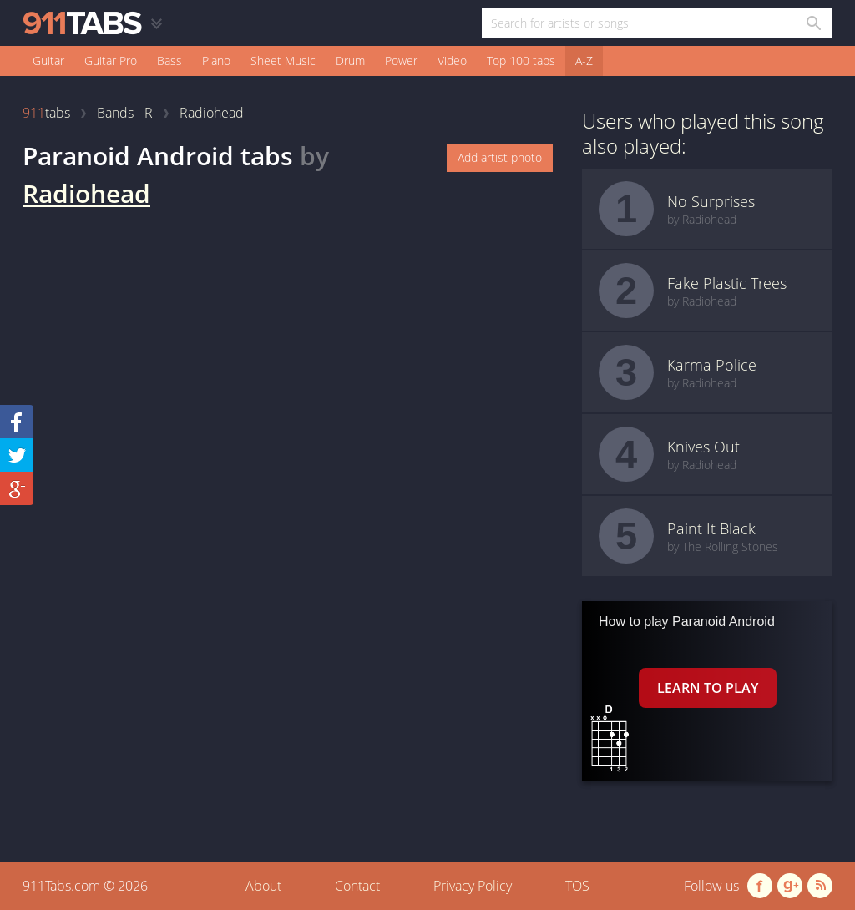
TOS (577, 886)
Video (452, 60)
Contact (357, 886)
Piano (216, 60)
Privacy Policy (472, 886)
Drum (350, 60)
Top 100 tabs (521, 60)
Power (401, 60)
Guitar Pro (110, 60)
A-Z (584, 60)
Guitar (48, 60)
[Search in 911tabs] (813, 23)
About (263, 886)
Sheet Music (283, 60)
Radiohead (86, 193)
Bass (169, 60)
